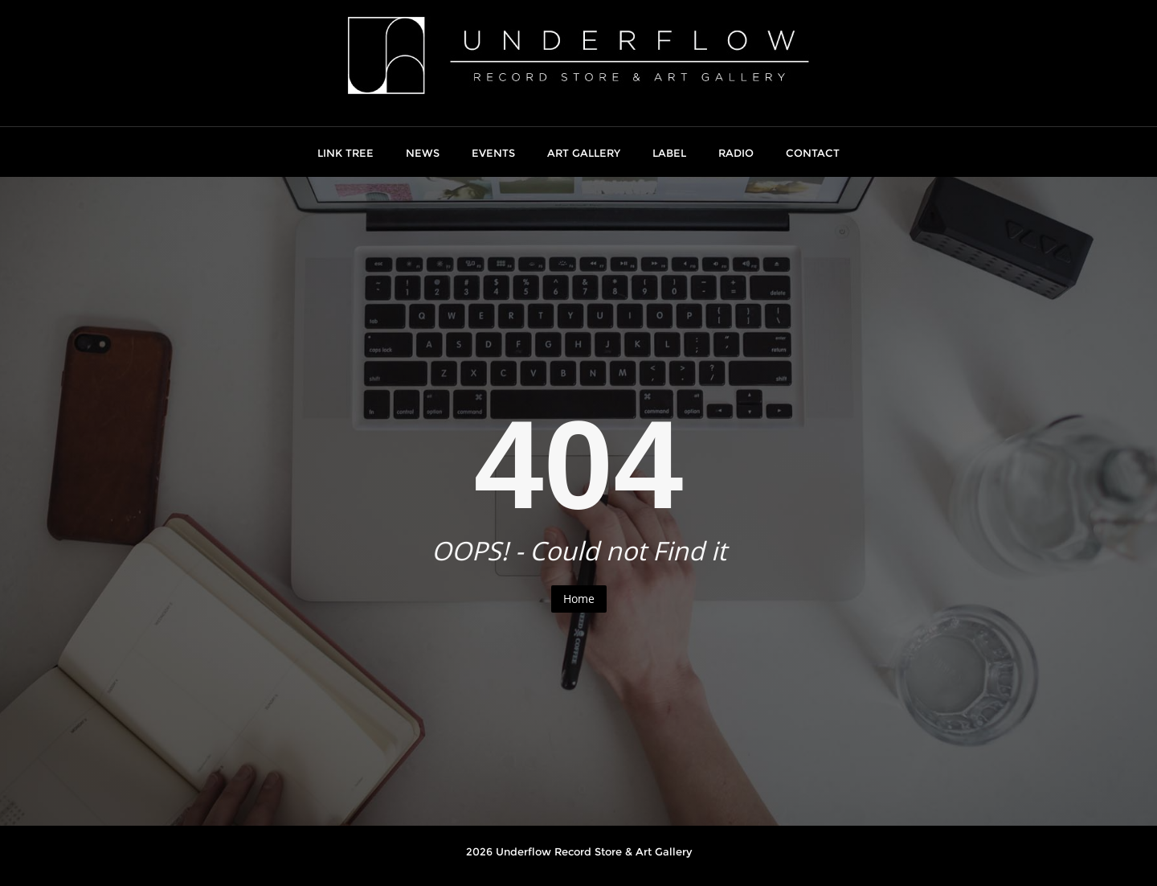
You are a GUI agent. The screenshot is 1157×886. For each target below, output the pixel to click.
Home (579, 598)
